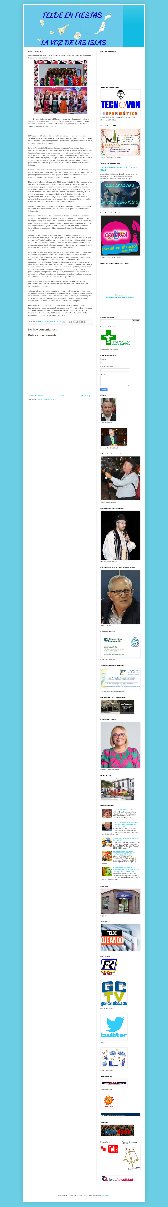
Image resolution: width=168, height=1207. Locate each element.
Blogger (106, 1195)
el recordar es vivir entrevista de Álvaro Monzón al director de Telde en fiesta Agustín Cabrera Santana (126, 870)
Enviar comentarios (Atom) (47, 399)
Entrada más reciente (36, 396)
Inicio (62, 396)
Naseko (85, 1195)
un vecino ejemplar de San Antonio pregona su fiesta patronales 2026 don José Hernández (125, 824)
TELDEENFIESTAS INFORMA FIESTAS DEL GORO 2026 (123, 853)
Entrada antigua (86, 396)
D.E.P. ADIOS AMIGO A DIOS (123, 810)
